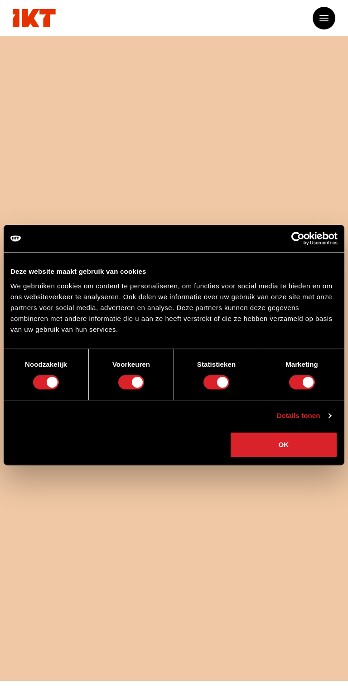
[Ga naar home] (34, 18)
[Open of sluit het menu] (324, 18)
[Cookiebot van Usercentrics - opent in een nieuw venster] (298, 238)
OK (284, 444)
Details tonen (298, 415)
